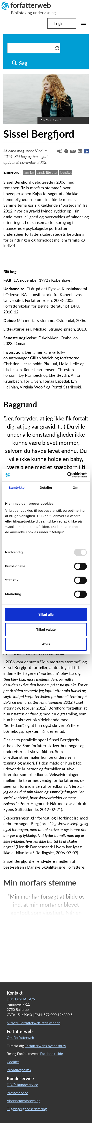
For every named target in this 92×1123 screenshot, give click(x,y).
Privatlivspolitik (19, 1070)
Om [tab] (75, 487)
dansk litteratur (47, 172)
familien (28, 172)
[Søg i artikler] (30, 48)
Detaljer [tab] (46, 487)
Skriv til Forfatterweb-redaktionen (33, 1022)
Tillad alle (46, 614)
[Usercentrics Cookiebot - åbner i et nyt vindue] (67, 475)
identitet (66, 172)
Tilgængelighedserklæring (27, 1109)
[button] (57, 152)
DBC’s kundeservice (22, 1084)
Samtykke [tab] (16, 487)
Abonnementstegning (23, 1100)
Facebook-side (51, 1053)
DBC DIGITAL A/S (21, 999)
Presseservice (17, 1093)
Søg (19, 63)
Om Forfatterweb (20, 1037)
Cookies (13, 1061)
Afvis (46, 644)
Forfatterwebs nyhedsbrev (45, 1045)
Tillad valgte (46, 629)
